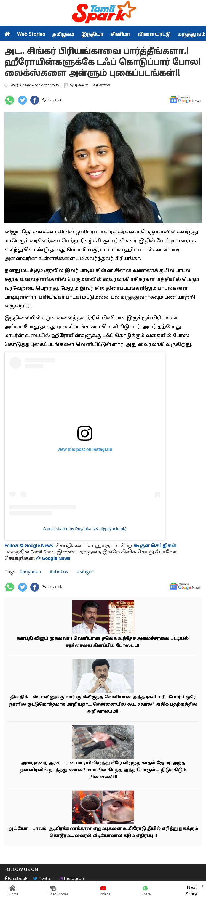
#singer (84, 571)
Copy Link (54, 100)
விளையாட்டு (153, 35)
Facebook (16, 879)
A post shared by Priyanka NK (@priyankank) (84, 528)
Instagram (72, 879)
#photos (58, 571)
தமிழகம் (63, 35)
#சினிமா (101, 86)
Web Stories (31, 35)
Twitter (43, 879)
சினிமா (120, 35)
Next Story (191, 890)
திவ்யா (81, 86)
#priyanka (30, 571)
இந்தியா (92, 35)
